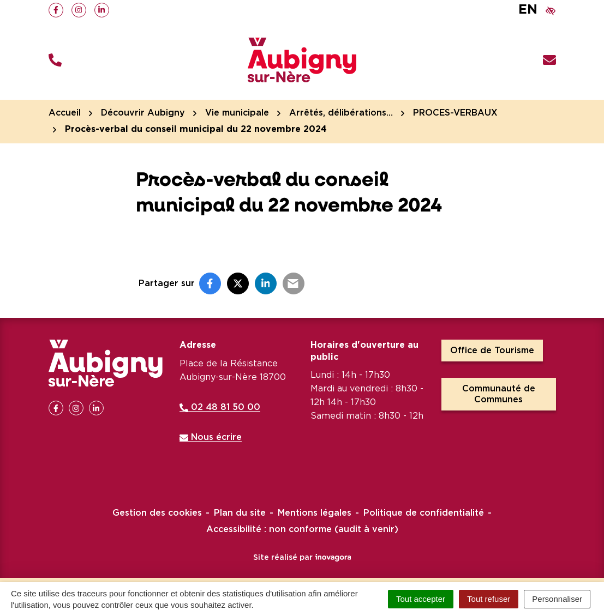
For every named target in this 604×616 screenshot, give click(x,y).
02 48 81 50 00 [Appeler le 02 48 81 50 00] (220, 407)
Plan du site (240, 513)
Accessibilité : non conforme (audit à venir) (302, 529)
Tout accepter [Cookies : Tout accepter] (420, 598)
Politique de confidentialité (423, 513)
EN (527, 9)
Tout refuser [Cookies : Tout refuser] (488, 598)
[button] (55, 60)
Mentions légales (314, 513)
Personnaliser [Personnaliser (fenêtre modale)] (557, 598)
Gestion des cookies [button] (157, 513)
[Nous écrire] (549, 60)
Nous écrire (211, 437)
